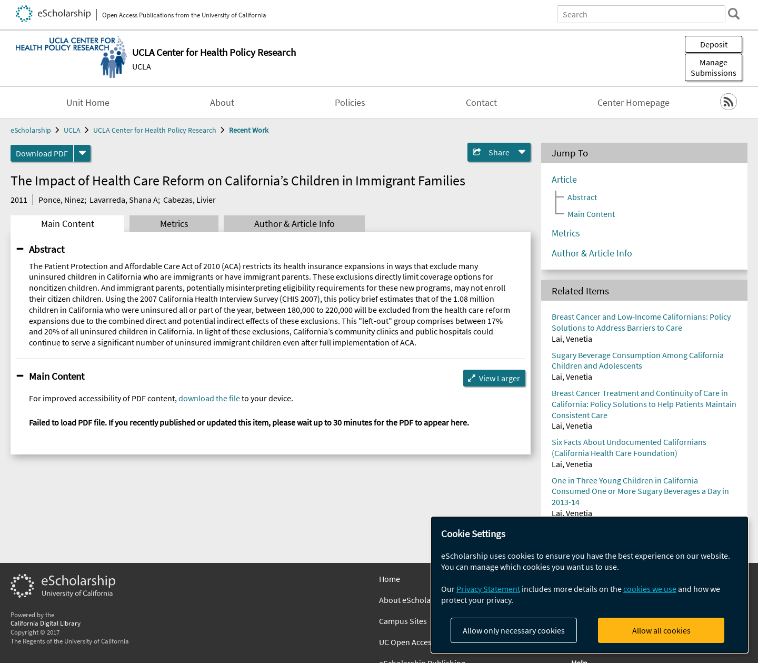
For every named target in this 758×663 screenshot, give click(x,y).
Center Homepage (633, 102)
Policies (350, 102)
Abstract (46, 249)
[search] (733, 13)
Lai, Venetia (572, 338)
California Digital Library (46, 623)
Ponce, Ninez (61, 199)
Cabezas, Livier (189, 199)
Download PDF (42, 153)
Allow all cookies (661, 630)
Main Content (67, 224)
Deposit (713, 44)
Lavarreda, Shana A (123, 199)
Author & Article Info (294, 224)
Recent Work (248, 130)
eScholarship (31, 130)
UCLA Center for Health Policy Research (154, 130)
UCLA (141, 66)
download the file (209, 398)
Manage (713, 67)
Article (564, 179)
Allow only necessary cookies (514, 630)
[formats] (82, 153)
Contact (481, 102)
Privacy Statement (488, 588)
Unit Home (87, 102)
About (222, 102)
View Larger (499, 378)
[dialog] (589, 584)
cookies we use (649, 588)
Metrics (174, 224)
